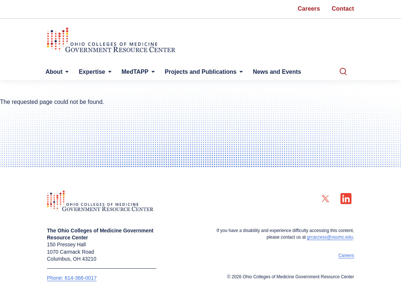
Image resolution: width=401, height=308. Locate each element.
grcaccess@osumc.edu (330, 237)
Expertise (96, 72)
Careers (346, 255)
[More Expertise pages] (113, 74)
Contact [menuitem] (343, 9)
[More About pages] (67, 74)
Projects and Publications (211, 72)
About (55, 72)
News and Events (290, 72)
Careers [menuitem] (309, 9)
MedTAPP (142, 72)
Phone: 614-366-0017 (71, 278)
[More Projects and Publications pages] (250, 74)
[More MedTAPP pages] (159, 74)
